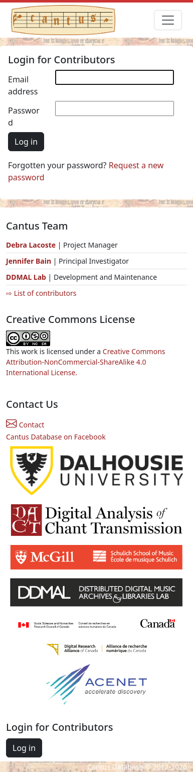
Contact (25, 424)
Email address (23, 85)
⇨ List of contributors (41, 293)
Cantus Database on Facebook (56, 437)
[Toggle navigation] (168, 20)
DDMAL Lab (26, 277)
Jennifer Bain (29, 261)
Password (24, 116)
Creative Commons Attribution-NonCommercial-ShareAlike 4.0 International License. (85, 362)
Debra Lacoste (31, 245)
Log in (26, 141)
